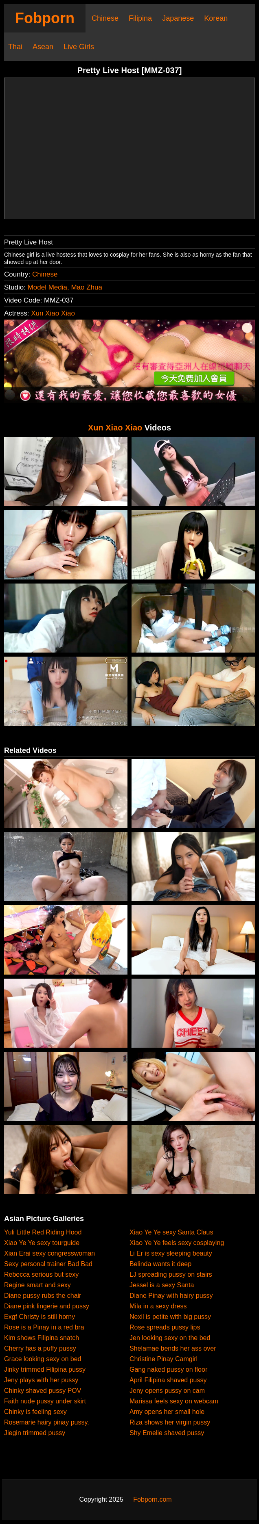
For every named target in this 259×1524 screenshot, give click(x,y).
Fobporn (45, 18)
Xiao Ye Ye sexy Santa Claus (171, 1232)
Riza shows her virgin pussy (170, 1422)
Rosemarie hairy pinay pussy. (46, 1422)
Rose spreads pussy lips (165, 1327)
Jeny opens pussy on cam (167, 1390)
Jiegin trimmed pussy (34, 1432)
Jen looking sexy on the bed (170, 1337)
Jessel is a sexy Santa (162, 1285)
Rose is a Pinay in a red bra (44, 1327)
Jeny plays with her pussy (41, 1380)
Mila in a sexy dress (158, 1306)
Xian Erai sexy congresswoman (49, 1253)
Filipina (140, 18)
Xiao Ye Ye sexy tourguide (41, 1242)
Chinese (105, 18)
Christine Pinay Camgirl (164, 1358)
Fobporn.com (152, 1499)
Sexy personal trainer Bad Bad (48, 1263)
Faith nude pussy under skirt (45, 1401)
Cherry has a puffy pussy (40, 1348)
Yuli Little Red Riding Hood (42, 1232)
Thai (15, 47)
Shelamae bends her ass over (173, 1348)
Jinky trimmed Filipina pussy (45, 1369)
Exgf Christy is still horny (39, 1316)
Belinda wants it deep (160, 1263)
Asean (43, 47)
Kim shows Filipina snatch (41, 1337)
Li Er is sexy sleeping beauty (171, 1253)
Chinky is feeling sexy (35, 1411)
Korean (216, 18)
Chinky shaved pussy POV (42, 1390)
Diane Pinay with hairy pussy (171, 1295)
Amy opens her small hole (167, 1411)
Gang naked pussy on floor (168, 1369)
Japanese (178, 18)
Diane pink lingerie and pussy (46, 1306)
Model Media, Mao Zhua (65, 287)
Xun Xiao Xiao (53, 313)
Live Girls (79, 47)
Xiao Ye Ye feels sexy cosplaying (177, 1242)
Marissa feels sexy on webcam (174, 1401)
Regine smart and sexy (37, 1285)
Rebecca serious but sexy (41, 1274)
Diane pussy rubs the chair (42, 1295)
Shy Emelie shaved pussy (167, 1432)
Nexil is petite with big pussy (170, 1316)
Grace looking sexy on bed (42, 1358)
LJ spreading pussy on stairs (171, 1274)
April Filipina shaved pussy (168, 1380)
